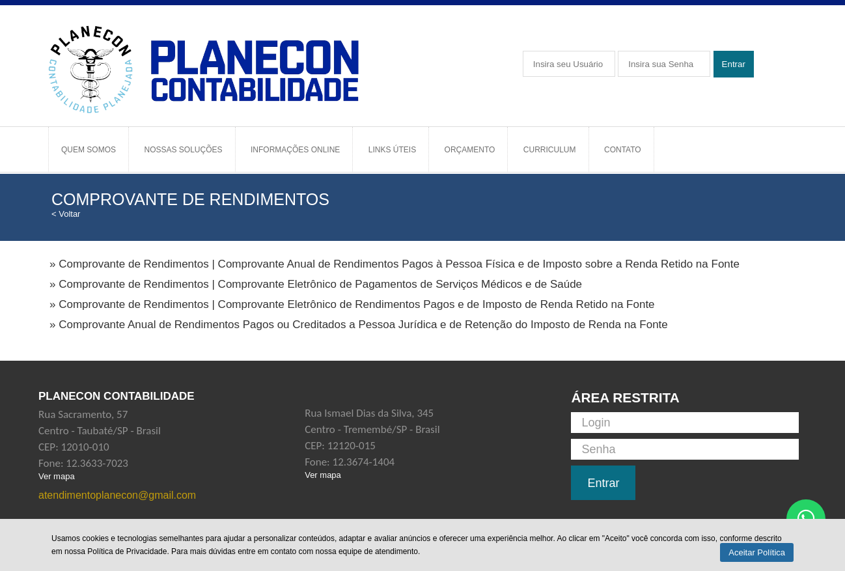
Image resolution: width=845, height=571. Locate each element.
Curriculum (549, 149)
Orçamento (470, 149)
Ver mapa (56, 476)
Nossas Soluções (183, 149)
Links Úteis (392, 149)
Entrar (733, 64)
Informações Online (295, 149)
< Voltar (65, 214)
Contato (622, 149)
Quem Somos (88, 149)
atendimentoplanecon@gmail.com (117, 495)
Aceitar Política (756, 552)
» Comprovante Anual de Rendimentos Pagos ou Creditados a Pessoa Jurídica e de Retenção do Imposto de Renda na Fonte (358, 324)
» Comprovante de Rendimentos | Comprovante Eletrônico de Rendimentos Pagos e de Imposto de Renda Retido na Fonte (352, 304)
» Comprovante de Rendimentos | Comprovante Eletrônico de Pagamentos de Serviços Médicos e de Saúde (315, 284)
